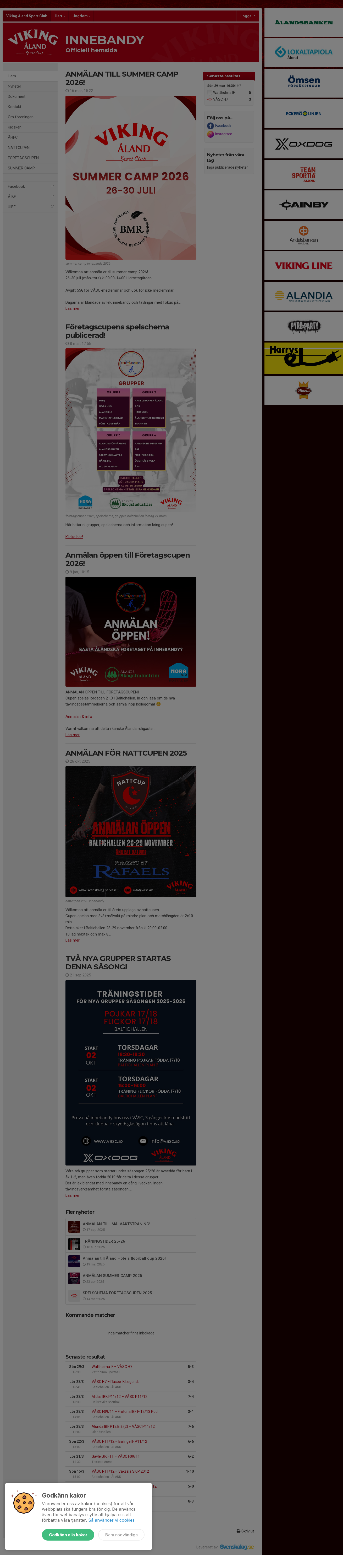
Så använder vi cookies (111, 1520)
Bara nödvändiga (121, 1534)
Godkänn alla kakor (68, 1534)
